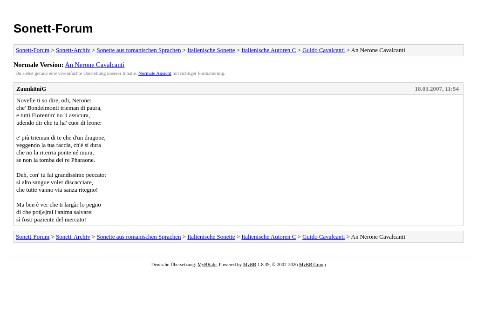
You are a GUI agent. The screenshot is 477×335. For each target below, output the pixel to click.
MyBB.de (207, 264)
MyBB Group (312, 264)
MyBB (249, 264)
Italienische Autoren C (268, 50)
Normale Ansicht (154, 73)
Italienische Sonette (211, 50)
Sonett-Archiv (73, 50)
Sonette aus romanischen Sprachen (139, 50)
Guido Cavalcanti (323, 50)
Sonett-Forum (53, 28)
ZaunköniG (31, 88)
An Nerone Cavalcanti (94, 64)
